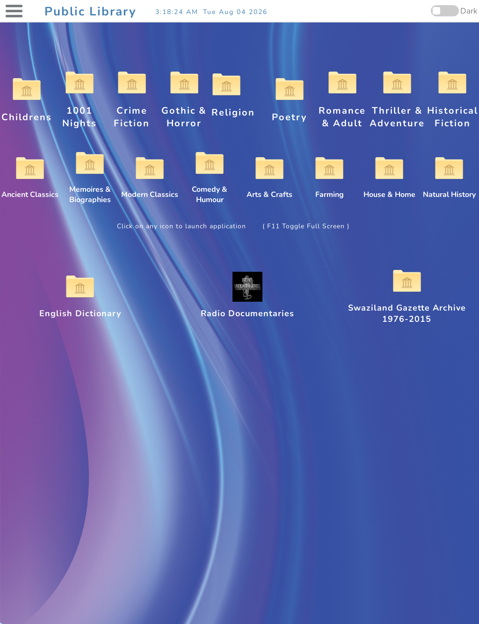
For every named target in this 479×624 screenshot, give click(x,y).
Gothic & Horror (184, 111)
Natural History (449, 189)
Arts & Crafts (269, 189)
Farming (329, 189)
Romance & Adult (342, 111)
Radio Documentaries (247, 308)
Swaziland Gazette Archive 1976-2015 (407, 308)
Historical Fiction (452, 111)
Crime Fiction (132, 111)
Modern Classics (149, 189)
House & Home (389, 189)
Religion (233, 106)
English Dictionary (80, 308)
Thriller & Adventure (397, 111)
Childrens (26, 110)
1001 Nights (79, 111)
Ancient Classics (29, 189)
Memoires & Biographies (90, 189)
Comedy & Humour (209, 189)
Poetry (289, 110)
